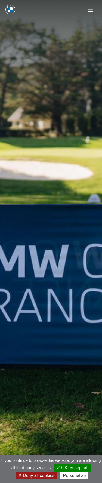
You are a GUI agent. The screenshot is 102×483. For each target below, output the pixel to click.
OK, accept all (72, 467)
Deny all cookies (36, 475)
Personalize (74, 475)
